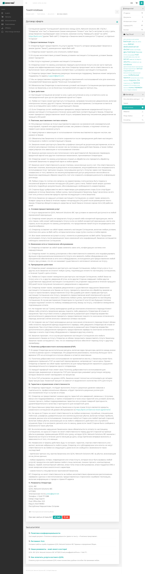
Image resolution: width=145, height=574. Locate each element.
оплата (141, 78)
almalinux (129, 39)
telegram (138, 59)
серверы (138, 87)
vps (140, 62)
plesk (130, 57)
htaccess (139, 52)
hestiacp (131, 52)
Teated (133, 103)
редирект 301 (127, 85)
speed (130, 59)
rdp (136, 57)
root (138, 57)
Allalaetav (133, 112)
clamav (125, 44)
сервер (131, 87)
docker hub (133, 49)
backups (127, 41)
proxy (133, 57)
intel (128, 55)
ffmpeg (138, 49)
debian (131, 44)
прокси (136, 83)
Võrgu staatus (133, 116)
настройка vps (135, 78)
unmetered (134, 62)
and (133, 39)
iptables (132, 55)
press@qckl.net (52, 494)
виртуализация (127, 73)
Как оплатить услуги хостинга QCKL (46, 557)
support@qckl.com (56, 76)
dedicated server (131, 47)
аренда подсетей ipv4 (129, 68)
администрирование (129, 66)
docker (126, 49)
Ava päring (133, 120)
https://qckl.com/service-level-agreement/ (93, 410)
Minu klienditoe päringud (133, 99)
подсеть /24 (134, 80)
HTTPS (125, 55)
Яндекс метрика (132, 89)
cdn (136, 41)
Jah (57, 517)
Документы (51, 14)
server (126, 59)
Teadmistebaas (41, 14)
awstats (137, 39)
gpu (125, 52)
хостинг (125, 89)
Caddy (133, 41)
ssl (135, 59)
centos (139, 41)
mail (137, 55)
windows (127, 64)
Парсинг (125, 80)
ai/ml (124, 39)
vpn (138, 62)
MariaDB (125, 57)
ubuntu (126, 62)
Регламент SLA (36, 541)
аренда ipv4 (139, 66)
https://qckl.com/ (35, 36)
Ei (66, 517)
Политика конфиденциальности (44, 533)
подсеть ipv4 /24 (128, 83)
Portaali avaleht (30, 14)
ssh (133, 59)
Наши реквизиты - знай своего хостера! (48, 549)
